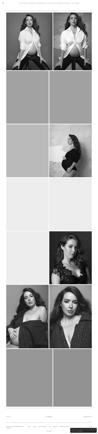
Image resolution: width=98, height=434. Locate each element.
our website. (80, 430)
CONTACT (55, 426)
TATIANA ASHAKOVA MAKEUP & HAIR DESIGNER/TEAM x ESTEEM (49, 3)
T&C (49, 426)
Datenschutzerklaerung (65, 426)
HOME (29, 426)
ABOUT (34, 426)
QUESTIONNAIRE (42, 426)
